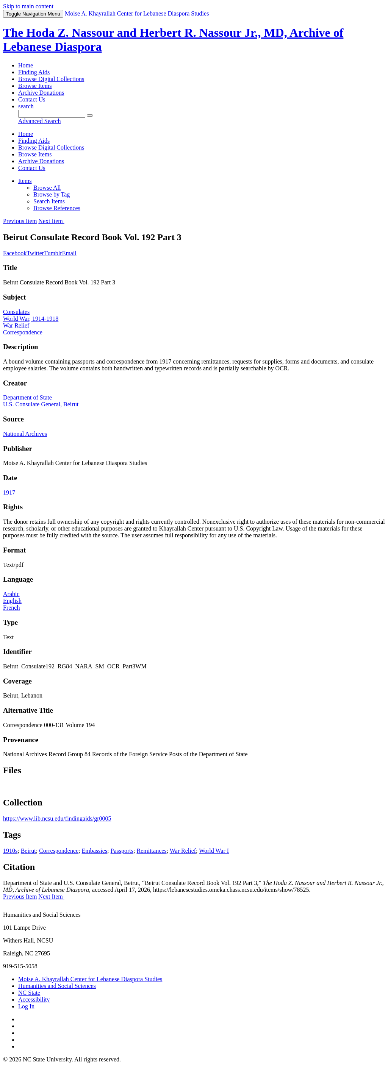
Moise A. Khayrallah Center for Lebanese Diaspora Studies (90, 979)
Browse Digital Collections (51, 79)
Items (25, 181)
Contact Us (31, 99)
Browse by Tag (51, 194)
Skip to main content (28, 6)
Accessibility (34, 999)
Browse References (56, 208)
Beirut (28, 850)
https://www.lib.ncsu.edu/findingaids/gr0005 (57, 818)
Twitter (35, 253)
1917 (9, 492)
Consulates (16, 312)
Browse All (47, 187)
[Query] (51, 114)
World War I (214, 850)
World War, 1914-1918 (30, 318)
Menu (33, 14)
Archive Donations (41, 92)
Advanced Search (39, 121)
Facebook (15, 253)
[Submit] (90, 115)
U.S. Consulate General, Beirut (40, 404)
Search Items (49, 201)
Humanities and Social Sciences (57, 986)
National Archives (25, 434)
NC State (29, 992)
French (11, 607)
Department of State (27, 397)
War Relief (16, 325)
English (12, 601)
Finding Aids (34, 72)
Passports (122, 850)
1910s (10, 850)
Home (25, 65)
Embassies (95, 850)
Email (69, 253)
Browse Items (35, 86)
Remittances (151, 850)
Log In (26, 1006)
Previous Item (20, 221)
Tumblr (53, 253)
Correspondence (22, 332)
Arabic (11, 594)
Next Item (51, 221)
